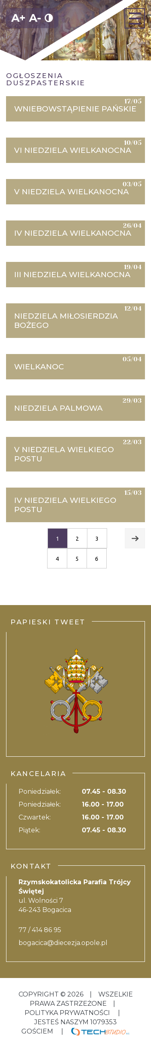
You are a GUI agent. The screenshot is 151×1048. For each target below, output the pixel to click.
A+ (18, 18)
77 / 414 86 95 (40, 930)
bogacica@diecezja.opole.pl (63, 943)
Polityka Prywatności (68, 1013)
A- (35, 18)
